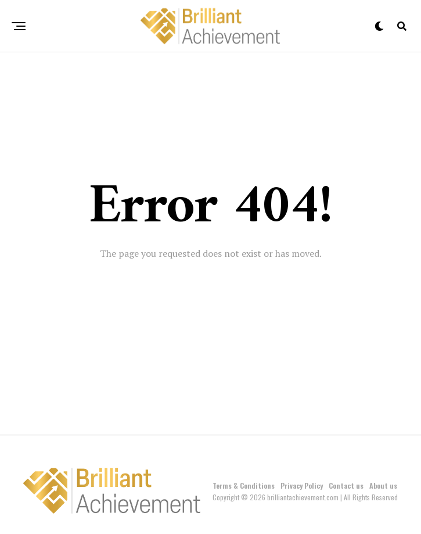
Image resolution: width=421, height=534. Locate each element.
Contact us (346, 485)
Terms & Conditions (244, 485)
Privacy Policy (301, 485)
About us (383, 485)
